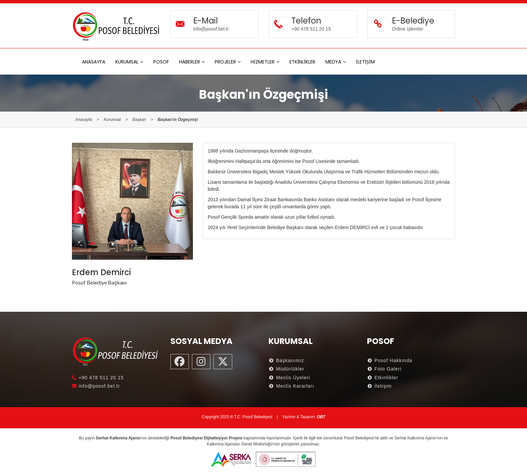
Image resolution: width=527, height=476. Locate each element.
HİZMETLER (263, 61)
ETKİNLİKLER (302, 61)
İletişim (379, 386)
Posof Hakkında (389, 360)
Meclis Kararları (291, 386)
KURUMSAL (126, 61)
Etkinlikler (382, 377)
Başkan (139, 119)
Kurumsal (112, 119)
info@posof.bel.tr (96, 386)
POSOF (161, 61)
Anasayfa (83, 119)
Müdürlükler (287, 369)
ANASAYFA (93, 61)
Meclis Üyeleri (289, 377)
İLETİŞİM (365, 61)
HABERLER (189, 61)
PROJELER (225, 61)
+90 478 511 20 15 (98, 377)
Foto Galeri (384, 369)
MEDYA (333, 61)
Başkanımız (286, 360)
